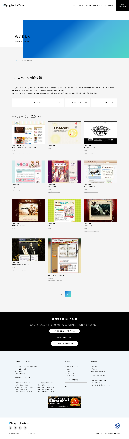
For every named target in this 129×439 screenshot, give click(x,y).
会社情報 (110, 5)
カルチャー (37, 103)
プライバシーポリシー (29, 433)
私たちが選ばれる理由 (98, 371)
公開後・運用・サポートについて (25, 387)
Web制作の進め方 (21, 373)
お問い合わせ (75, 93)
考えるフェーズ (69, 369)
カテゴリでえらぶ (70, 375)
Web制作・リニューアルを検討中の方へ (27, 367)
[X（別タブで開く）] (10, 428)
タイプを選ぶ (104, 103)
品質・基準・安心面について (46, 387)
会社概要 (94, 367)
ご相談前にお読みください (99, 381)
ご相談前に (81, 5)
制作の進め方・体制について (24, 385)
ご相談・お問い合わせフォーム (101, 385)
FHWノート (102, 5)
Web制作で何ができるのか (45, 383)
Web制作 (88, 5)
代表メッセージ (96, 369)
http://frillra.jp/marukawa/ (91, 192)
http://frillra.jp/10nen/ (18, 190)
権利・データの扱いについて (46, 391)
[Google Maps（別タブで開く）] (25, 428)
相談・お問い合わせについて (24, 391)
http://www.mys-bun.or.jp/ (55, 280)
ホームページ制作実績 (71, 380)
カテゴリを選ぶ (77, 103)
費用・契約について (43, 385)
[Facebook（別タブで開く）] (15, 428)
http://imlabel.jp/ (88, 153)
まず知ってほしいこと (71, 367)
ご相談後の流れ (96, 383)
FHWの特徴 (19, 371)
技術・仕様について (21, 389)
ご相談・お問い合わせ (64, 343)
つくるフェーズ (69, 371)
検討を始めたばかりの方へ (23, 383)
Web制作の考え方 (21, 369)
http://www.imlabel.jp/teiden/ (20, 270)
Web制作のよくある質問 (22, 378)
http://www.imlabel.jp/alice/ (91, 231)
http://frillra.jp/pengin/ (54, 192)
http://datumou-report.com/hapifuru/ (22, 153)
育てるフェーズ (69, 373)
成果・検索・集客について (45, 389)
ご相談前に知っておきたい (64, 331)
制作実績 (95, 5)
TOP (74, 5)
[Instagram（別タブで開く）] (20, 428)
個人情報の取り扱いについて (16, 433)
